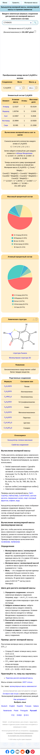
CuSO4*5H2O (24, 496)
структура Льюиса (20, 353)
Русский (33, 710)
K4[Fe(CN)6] (13, 496)
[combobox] (20, 23)
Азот (6, 116)
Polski (16, 710)
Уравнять (15, 3)
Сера (6, 125)
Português (24, 710)
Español (20, 706)
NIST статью (28, 682)
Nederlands (7, 710)
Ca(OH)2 (4, 496)
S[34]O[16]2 (15, 542)
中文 (13, 715)
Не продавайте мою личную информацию (20, 735)
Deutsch (4, 706)
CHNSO (8, 402)
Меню (5, 3)
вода (18, 501)
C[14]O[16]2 (5, 542)
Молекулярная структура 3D (20, 358)
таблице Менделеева (24, 153)
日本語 (19, 715)
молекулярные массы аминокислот (23, 686)
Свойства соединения (20, 445)
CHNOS (8, 386)
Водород (6, 111)
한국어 (26, 715)
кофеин (12, 501)
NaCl (31, 493)
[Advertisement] (19, 54)
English (12, 706)
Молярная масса (30, 3)
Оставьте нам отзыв (11, 694)
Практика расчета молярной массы (19, 678)
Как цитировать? (20, 699)
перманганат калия (15, 498)
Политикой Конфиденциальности (23, 733)
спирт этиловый (30, 498)
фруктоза (4, 501)
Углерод (6, 107)
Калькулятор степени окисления (20, 440)
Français (28, 706)
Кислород (6, 121)
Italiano (36, 706)
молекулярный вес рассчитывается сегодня (20, 691)
